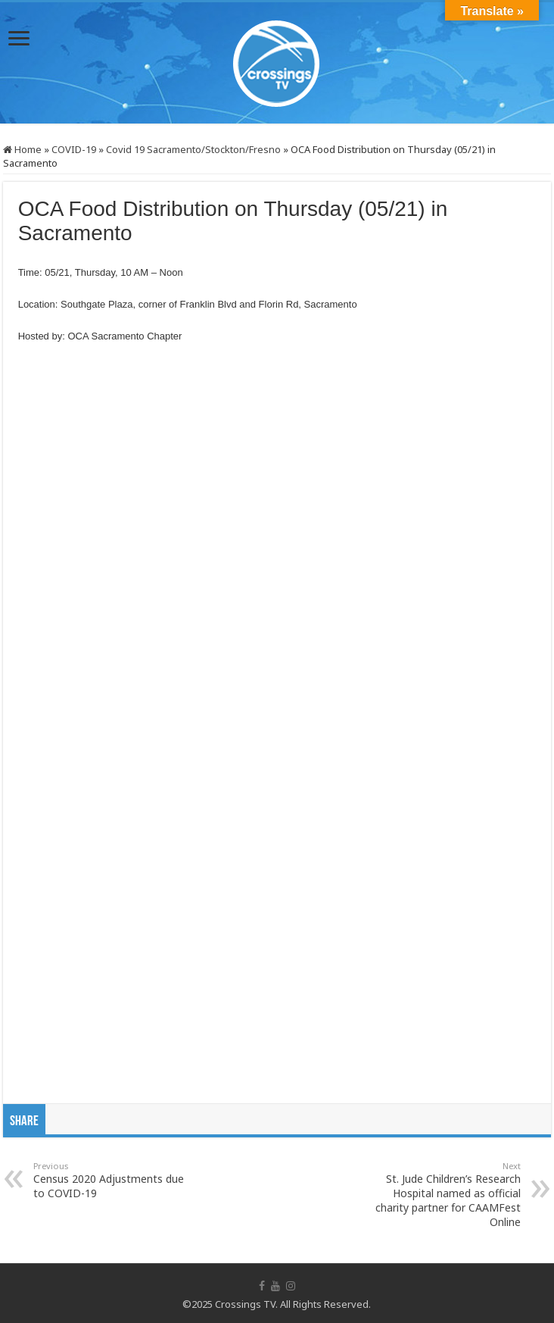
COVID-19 (73, 149)
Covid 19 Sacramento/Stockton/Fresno (193, 149)
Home (22, 149)
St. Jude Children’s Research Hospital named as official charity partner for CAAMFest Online (443, 1194)
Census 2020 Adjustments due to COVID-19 (110, 1180)
